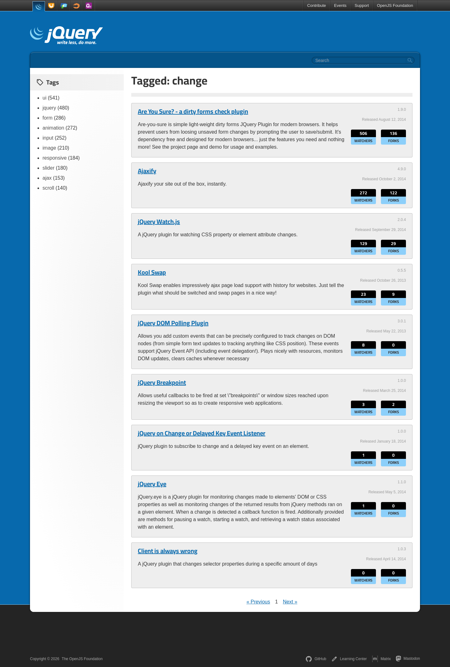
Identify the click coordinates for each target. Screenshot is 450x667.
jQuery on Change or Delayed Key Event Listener (201, 433)
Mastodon (408, 658)
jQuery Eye (152, 484)
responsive (54, 158)
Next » (290, 601)
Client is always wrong (168, 550)
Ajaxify (147, 171)
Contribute (316, 5)
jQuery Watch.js (159, 221)
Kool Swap (152, 272)
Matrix (381, 659)
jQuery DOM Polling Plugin (173, 323)
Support (362, 5)
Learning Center (349, 659)
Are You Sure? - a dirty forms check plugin (193, 111)
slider (48, 168)
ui (44, 97)
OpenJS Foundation (395, 5)
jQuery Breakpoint (162, 382)
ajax (47, 178)
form (47, 118)
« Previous (258, 601)
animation (53, 128)
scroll (48, 188)
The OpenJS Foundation (82, 659)
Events (340, 5)
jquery (49, 107)
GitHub (316, 659)
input (47, 138)
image (49, 148)
